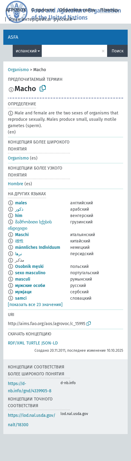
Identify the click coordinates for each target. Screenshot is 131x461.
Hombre (15, 183)
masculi (22, 279)
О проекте (42, 10)
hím (18, 215)
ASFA (13, 37)
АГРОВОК (16, 10)
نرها (18, 253)
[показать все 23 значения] (35, 304)
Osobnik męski (29, 266)
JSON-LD (49, 343)
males (21, 203)
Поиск (117, 51)
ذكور (19, 209)
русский (63, 19)
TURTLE (33, 343)
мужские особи (30, 285)
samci (21, 298)
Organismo (18, 69)
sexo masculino (30, 272)
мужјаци (23, 292)
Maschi (22, 234)
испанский (26, 51)
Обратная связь (77, 10)
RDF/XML (16, 343)
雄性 (19, 241)
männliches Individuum (37, 247)
